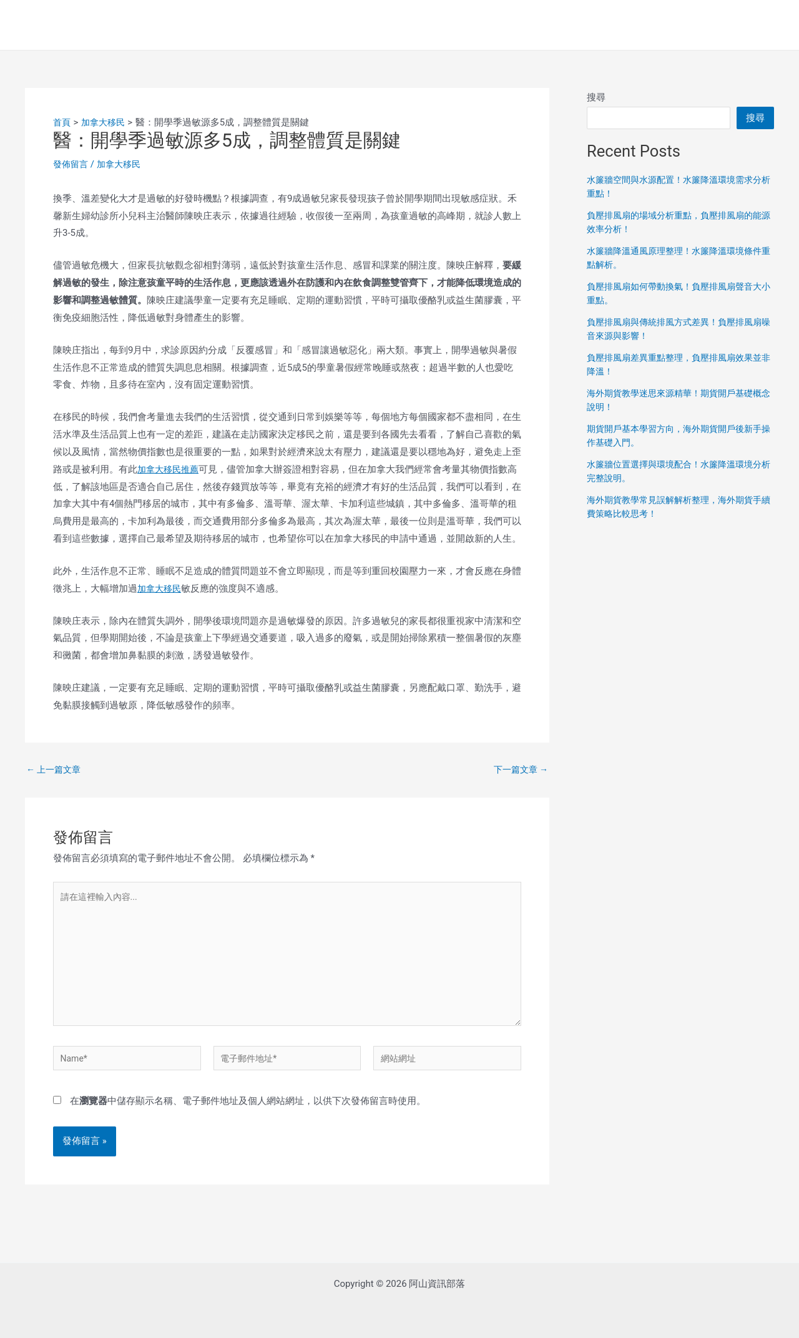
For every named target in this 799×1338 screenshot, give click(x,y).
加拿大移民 (122, 164)
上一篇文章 (55, 769)
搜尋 (596, 97)
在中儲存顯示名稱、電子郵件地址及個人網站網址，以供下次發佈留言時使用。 (248, 1113)
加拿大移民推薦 (170, 469)
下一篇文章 (518, 769)
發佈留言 (72, 164)
